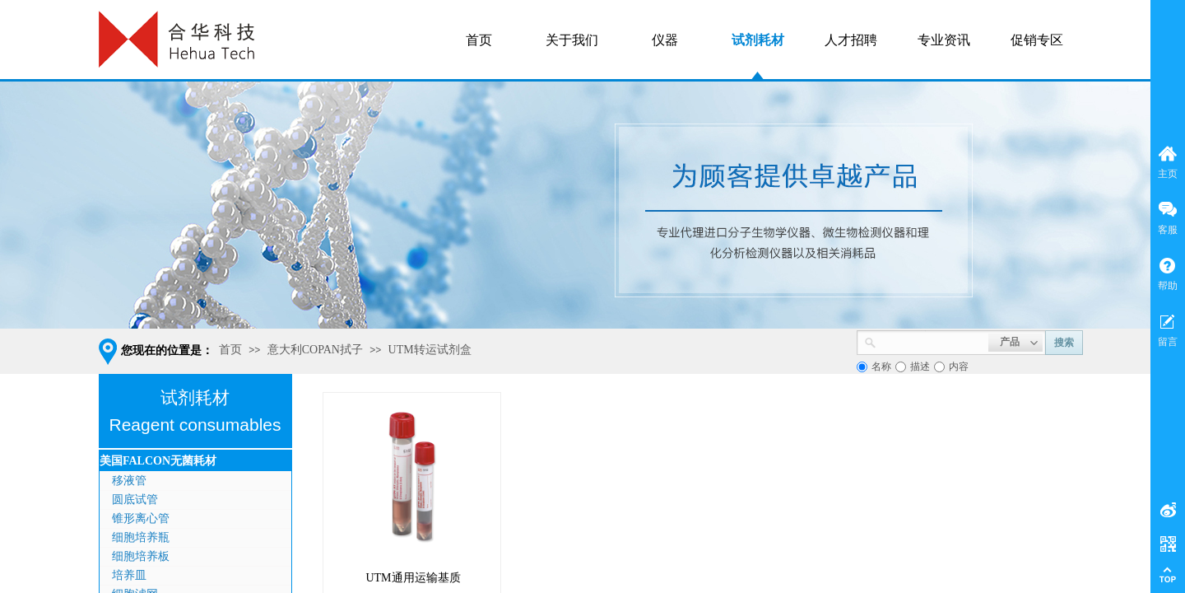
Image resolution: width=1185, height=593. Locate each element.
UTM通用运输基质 (412, 578)
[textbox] (932, 341)
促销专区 (1037, 40)
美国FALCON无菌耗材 (158, 461)
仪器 (665, 40)
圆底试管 (135, 499)
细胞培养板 (141, 556)
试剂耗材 (758, 40)
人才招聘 (851, 40)
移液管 (129, 480)
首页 (230, 349)
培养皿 (129, 575)
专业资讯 (944, 40)
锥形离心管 (141, 518)
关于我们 (572, 40)
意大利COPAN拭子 (315, 349)
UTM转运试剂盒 (430, 349)
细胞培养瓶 (141, 537)
